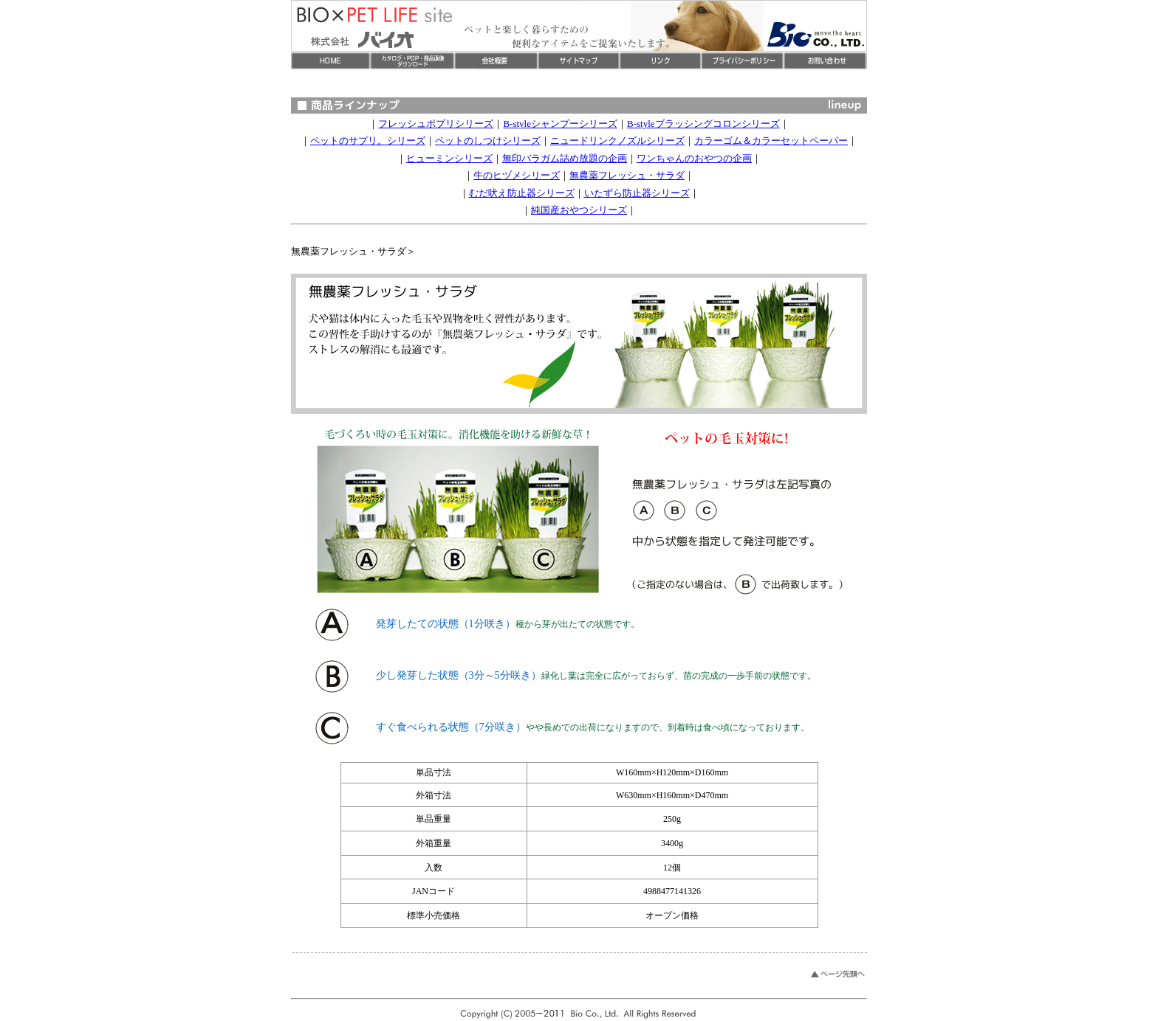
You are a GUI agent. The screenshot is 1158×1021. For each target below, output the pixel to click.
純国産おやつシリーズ (579, 209)
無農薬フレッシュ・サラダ (627, 175)
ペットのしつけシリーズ (488, 140)
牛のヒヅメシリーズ (516, 175)
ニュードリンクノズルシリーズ (617, 140)
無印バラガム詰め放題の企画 (564, 158)
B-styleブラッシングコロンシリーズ (703, 123)
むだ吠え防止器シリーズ (522, 192)
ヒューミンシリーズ (449, 158)
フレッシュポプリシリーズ (435, 123)
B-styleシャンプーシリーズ (560, 123)
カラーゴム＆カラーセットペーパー (771, 140)
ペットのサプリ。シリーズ (367, 140)
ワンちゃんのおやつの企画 (694, 158)
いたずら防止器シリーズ (637, 192)
